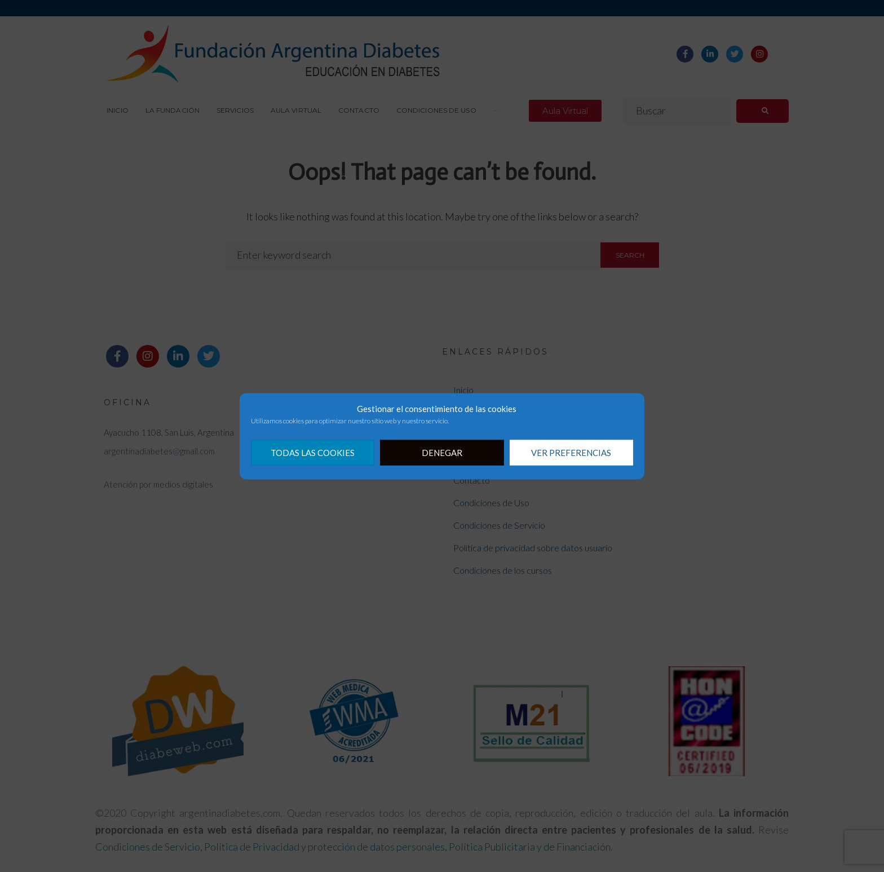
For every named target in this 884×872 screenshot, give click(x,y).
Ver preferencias (571, 453)
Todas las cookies (313, 453)
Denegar (442, 453)
